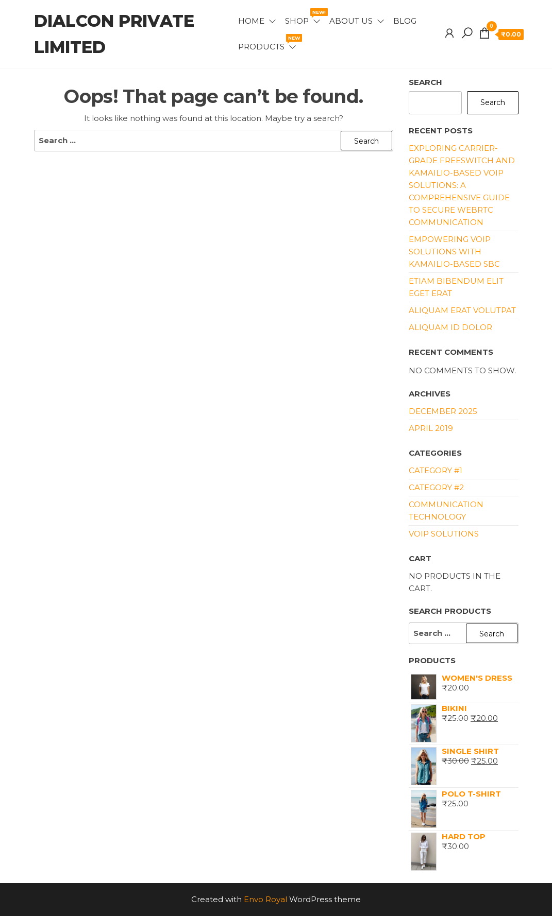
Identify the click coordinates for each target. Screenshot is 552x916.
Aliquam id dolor (450, 327)
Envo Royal (265, 899)
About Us (351, 21)
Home (251, 21)
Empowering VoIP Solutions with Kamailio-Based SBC (454, 251)
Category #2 (436, 487)
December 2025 (443, 411)
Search (425, 82)
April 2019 (431, 428)
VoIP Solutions (444, 534)
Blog (404, 21)
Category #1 (435, 470)
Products (267, 42)
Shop (303, 17)
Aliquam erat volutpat (462, 310)
